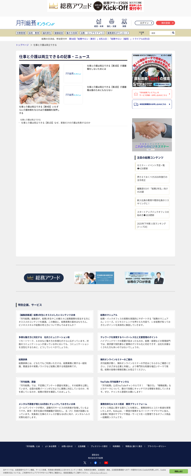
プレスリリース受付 (99, 446)
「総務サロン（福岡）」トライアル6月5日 (129, 38)
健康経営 (59, 32)
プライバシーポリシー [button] (98, 472)
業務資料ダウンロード (118, 32)
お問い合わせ (67, 446)
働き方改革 (71, 32)
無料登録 (167, 22)
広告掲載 (81, 446)
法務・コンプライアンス (92, 32)
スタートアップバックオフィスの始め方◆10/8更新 (153, 213)
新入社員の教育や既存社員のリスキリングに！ (153, 202)
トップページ (22, 44)
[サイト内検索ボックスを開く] (173, 33)
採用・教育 (34, 32)
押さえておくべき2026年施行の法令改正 (152, 178)
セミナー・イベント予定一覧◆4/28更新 (151, 167)
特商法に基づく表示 (133, 446)
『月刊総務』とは (32, 446)
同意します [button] (179, 471)
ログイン (146, 22)
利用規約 (116, 446)
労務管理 (21, 32)
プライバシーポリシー (156, 446)
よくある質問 (50, 446)
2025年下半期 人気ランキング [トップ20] (151, 225)
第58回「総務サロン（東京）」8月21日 (88, 38)
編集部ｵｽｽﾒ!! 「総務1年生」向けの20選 (152, 190)
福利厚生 (47, 32)
